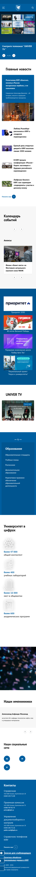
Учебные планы (12, 460)
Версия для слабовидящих (17, 852)
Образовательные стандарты (17, 455)
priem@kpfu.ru (9, 810)
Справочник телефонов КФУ (15, 838)
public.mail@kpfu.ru (10, 830)
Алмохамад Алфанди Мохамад (15, 714)
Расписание (10, 465)
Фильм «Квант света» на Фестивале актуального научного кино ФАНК (16, 268)
